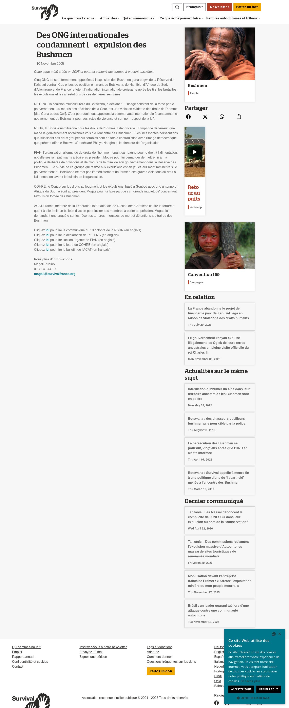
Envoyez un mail (91, 637)
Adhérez (153, 637)
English (219, 637)
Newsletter (219, 7)
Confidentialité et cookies (30, 646)
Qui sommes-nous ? (138, 18)
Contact (17, 651)
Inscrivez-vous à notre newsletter (103, 632)
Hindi (217, 661)
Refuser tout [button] (268, 689)
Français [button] (193, 7)
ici (47, 230)
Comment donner (159, 642)
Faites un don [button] (247, 7)
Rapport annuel (23, 642)
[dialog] (254, 666)
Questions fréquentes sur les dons (171, 646)
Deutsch (220, 632)
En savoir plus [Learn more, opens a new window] (250, 681)
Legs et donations (159, 632)
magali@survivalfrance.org (55, 274)
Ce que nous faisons (78, 18)
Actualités (108, 18)
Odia (217, 666)
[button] (177, 7)
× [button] (279, 634)
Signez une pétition (93, 642)
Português (221, 656)
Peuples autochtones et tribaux (232, 18)
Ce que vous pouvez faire (180, 18)
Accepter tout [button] (241, 689)
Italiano (219, 646)
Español (220, 642)
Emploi (17, 637)
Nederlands (222, 651)
